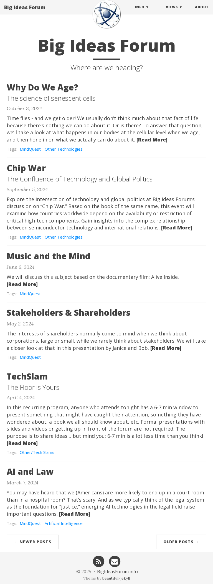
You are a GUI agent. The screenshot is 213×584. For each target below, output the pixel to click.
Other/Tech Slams (37, 452)
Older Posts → (181, 541)
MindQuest (30, 149)
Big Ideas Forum (24, 12)
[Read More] (152, 139)
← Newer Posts (32, 541)
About (202, 12)
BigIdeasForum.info (117, 571)
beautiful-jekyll (116, 578)
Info (139, 12)
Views (172, 12)
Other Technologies (64, 149)
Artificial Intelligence (64, 523)
